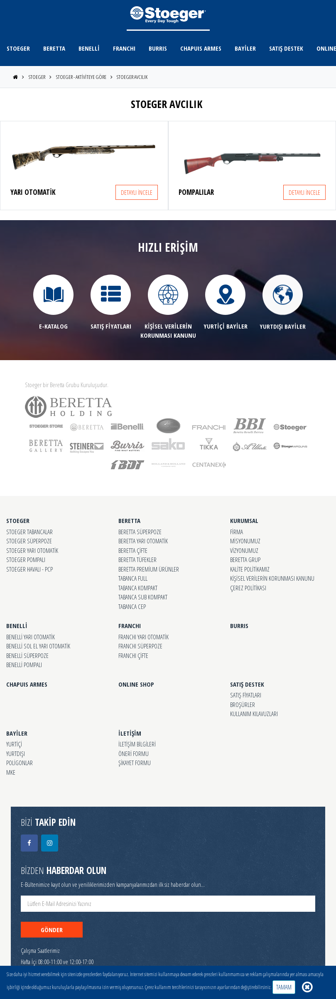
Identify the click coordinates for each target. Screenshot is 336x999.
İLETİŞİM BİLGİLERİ (137, 744)
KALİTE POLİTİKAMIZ (250, 569)
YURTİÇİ (14, 744)
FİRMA (236, 532)
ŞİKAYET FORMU (134, 762)
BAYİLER (245, 48)
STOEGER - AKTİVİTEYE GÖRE (81, 77)
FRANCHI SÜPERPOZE (140, 646)
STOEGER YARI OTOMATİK (32, 550)
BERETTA (54, 48)
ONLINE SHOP (136, 684)
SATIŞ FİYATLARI (245, 695)
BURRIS (158, 48)
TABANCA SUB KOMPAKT (142, 597)
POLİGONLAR (19, 762)
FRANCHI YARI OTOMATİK (143, 637)
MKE (10, 772)
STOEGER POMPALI (25, 559)
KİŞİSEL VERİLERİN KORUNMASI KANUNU (272, 578)
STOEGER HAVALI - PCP (29, 569)
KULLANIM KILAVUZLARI (254, 713)
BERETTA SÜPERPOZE (140, 532)
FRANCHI (124, 48)
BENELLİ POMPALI (24, 664)
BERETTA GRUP (245, 559)
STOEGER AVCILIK (132, 77)
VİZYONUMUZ (244, 550)
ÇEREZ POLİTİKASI (248, 588)
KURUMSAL (244, 520)
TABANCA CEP (132, 606)
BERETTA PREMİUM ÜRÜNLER (148, 569)
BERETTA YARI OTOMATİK (143, 541)
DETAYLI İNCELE (136, 192)
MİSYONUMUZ (245, 541)
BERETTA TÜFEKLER (137, 559)
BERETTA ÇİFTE (132, 550)
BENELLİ (89, 48)
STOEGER (18, 48)
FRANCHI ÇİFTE (133, 655)
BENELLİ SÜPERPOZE (27, 655)
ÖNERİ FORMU (133, 753)
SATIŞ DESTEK (286, 48)
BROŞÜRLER (242, 704)
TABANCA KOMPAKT (137, 588)
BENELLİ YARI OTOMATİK (30, 637)
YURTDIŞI (15, 753)
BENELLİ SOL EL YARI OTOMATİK (38, 646)
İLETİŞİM (129, 733)
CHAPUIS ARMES (200, 48)
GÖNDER (52, 929)
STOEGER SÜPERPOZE (29, 541)
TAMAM (284, 987)
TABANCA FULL (132, 578)
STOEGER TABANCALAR (29, 532)
